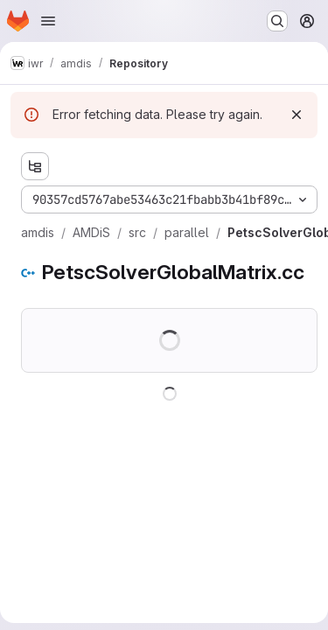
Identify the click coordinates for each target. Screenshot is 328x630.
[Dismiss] (296, 114)
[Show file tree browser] (35, 166)
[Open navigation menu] (48, 21)
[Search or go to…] (277, 21)
